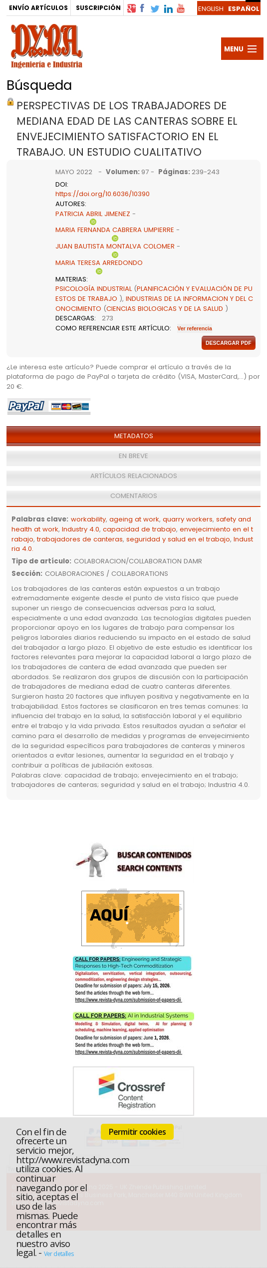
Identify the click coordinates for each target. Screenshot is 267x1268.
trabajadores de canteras (80, 539)
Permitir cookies (137, 1131)
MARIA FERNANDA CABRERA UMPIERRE (114, 230)
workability (88, 519)
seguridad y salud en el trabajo (178, 539)
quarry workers (188, 519)
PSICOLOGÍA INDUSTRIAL (93, 288)
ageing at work (134, 519)
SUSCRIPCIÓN (98, 7)
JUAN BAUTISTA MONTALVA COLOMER (115, 246)
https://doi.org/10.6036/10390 (102, 194)
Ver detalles (59, 1254)
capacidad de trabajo (139, 529)
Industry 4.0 (80, 529)
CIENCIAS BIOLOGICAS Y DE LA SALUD (164, 308)
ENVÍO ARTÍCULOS (38, 7)
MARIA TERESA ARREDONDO (99, 262)
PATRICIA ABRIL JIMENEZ (92, 214)
